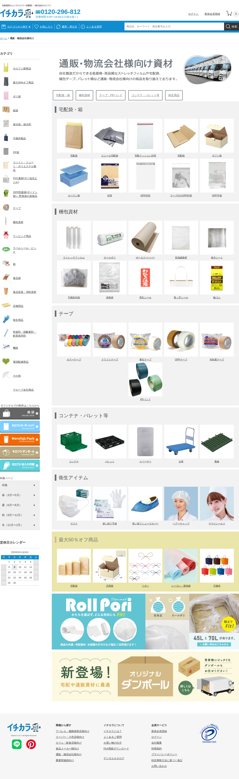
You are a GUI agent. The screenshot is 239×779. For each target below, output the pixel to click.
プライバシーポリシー (164, 754)
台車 (181, 461)
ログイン (193, 13)
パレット (110, 461)
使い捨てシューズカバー (145, 523)
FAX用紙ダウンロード (116, 748)
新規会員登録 (212, 13)
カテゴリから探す (19, 26)
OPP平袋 (217, 195)
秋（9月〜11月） (12, 515)
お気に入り (46, 26)
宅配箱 (181, 155)
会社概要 (156, 742)
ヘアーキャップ (181, 523)
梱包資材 (84, 95)
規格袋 (109, 297)
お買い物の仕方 (113, 742)
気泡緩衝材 (181, 257)
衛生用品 (173, 95)
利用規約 (156, 748)
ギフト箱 (217, 155)
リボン (145, 585)
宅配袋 (73, 155)
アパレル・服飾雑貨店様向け (72, 731)
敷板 (217, 461)
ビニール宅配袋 (109, 155)
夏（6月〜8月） (12, 505)
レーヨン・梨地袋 (181, 585)
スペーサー (145, 461)
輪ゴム (216, 297)
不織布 (216, 585)
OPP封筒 (145, 195)
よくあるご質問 (113, 737)
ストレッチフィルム (74, 257)
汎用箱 (109, 585)
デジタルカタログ (114, 758)
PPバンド (145, 399)
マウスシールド (217, 523)
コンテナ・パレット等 (145, 95)
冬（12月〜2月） (12, 525)
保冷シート (217, 257)
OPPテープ (181, 359)
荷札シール (145, 297)
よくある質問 (94, 26)
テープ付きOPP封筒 (181, 195)
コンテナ (74, 461)
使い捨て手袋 (110, 523)
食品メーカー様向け (67, 748)
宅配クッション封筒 (145, 155)
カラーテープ (74, 359)
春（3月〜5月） (12, 495)
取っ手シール (181, 297)
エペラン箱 (74, 195)
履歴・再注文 (69, 26)
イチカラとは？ (113, 731)
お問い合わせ (159, 766)
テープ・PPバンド (110, 95)
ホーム (3, 38)
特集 (5, 485)
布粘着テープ (217, 359)
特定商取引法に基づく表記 (166, 760)
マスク (73, 523)
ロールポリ (110, 257)
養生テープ (145, 359)
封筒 (109, 195)
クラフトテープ (109, 359)
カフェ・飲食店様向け (69, 742)
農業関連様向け (65, 760)
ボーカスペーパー (145, 257)
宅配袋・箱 (63, 95)
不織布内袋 (74, 297)
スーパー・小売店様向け (70, 737)
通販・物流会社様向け (69, 754)
